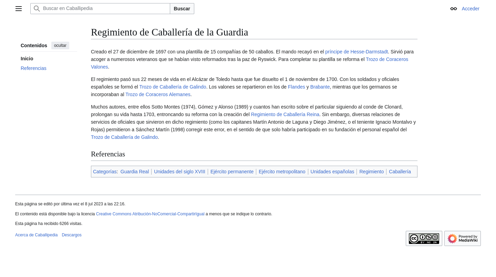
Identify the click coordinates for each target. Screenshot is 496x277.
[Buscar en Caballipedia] (100, 8)
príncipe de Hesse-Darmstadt (356, 51)
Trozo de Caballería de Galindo (173, 87)
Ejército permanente (232, 171)
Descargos (71, 235)
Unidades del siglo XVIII (179, 171)
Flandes (296, 87)
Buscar (182, 8)
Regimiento (371, 171)
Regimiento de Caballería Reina (285, 114)
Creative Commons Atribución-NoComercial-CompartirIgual (150, 214)
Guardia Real (135, 171)
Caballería (400, 171)
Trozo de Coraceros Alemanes (157, 94)
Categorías (104, 171)
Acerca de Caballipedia (36, 235)
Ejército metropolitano (282, 171)
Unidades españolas (332, 171)
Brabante (320, 87)
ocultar (60, 45)
